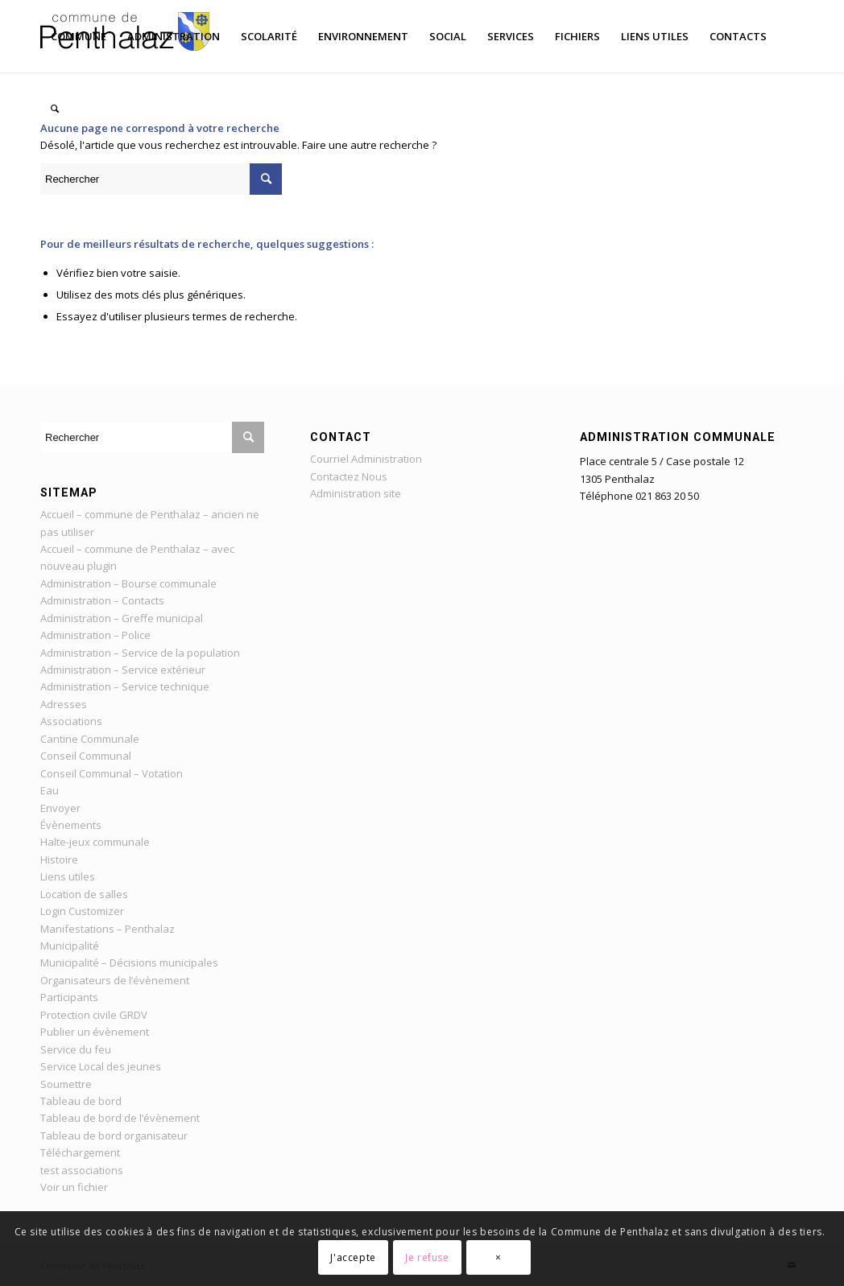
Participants (69, 997)
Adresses (63, 704)
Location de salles (84, 894)
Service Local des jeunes (100, 1066)
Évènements (70, 825)
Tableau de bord (81, 1101)
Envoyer (60, 808)
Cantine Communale (89, 739)
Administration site (355, 493)
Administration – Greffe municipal (121, 618)
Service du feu (75, 1049)
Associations (71, 721)
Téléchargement (80, 1152)
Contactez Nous (348, 476)
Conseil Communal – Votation (111, 773)
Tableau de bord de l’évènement (120, 1118)
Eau (49, 790)
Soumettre (66, 1084)
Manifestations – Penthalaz (107, 928)
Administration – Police (95, 635)
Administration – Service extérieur (122, 669)
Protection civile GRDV (93, 1015)
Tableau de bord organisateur (114, 1135)
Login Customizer (82, 911)
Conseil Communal (85, 755)
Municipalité (69, 945)
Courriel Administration (366, 458)
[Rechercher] (54, 108)
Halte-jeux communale (95, 842)
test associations (81, 1170)
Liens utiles (67, 876)
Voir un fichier (74, 1187)
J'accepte (352, 1257)
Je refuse (427, 1257)
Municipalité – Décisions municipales (129, 962)
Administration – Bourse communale (128, 583)
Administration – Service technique (124, 686)
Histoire (59, 859)
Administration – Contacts (102, 600)
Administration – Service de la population (140, 652)
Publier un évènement (94, 1031)
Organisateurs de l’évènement (114, 980)
